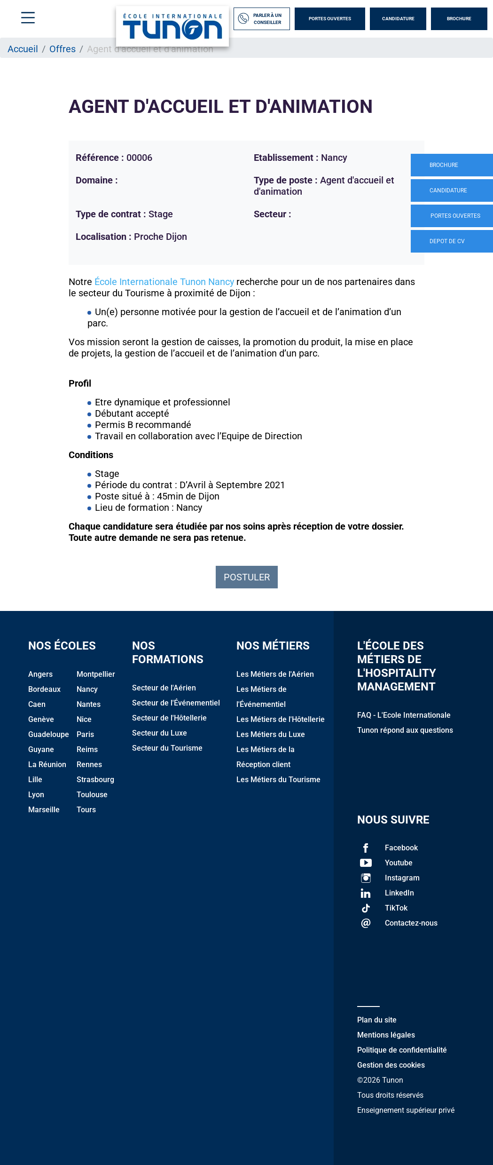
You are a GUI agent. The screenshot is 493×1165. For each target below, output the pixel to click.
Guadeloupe (48, 734)
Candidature (398, 18)
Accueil (23, 49)
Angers (40, 674)
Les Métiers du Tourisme (278, 779)
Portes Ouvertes (330, 18)
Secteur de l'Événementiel (176, 702)
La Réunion (47, 764)
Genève (41, 719)
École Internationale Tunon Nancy (164, 281)
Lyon (36, 794)
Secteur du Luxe (159, 733)
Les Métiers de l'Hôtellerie (280, 719)
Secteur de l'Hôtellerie (169, 717)
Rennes (89, 764)
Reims (87, 749)
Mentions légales (386, 1034)
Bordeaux (44, 689)
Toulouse (92, 794)
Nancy (87, 689)
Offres (62, 49)
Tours (86, 809)
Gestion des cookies (391, 1065)
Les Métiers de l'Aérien (275, 674)
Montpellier (96, 674)
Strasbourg (95, 779)
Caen (37, 704)
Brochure (459, 18)
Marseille (44, 809)
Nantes (89, 704)
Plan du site (377, 1019)
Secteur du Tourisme (167, 748)
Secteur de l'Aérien (164, 687)
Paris (85, 734)
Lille (35, 779)
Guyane (41, 749)
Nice (84, 719)
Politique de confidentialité (402, 1050)
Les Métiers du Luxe (270, 734)
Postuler (247, 577)
